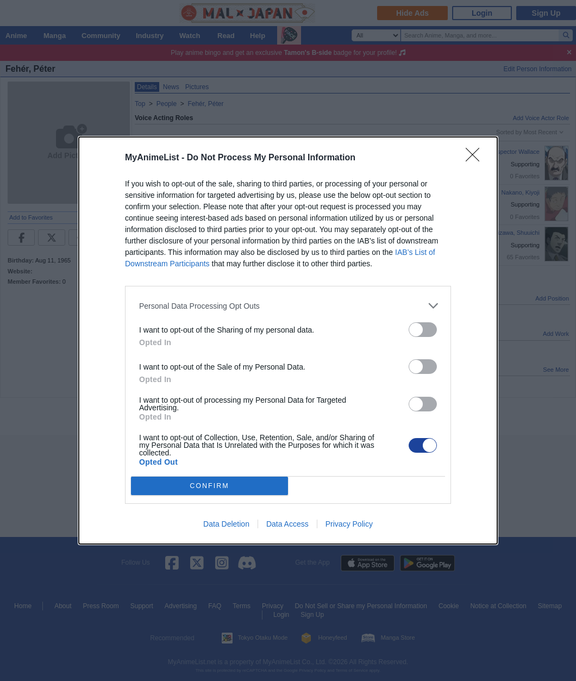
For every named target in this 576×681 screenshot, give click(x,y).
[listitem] (288, 305)
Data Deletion (226, 524)
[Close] (476, 158)
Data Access (287, 524)
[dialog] (288, 340)
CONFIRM (209, 486)
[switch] (423, 329)
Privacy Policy (349, 524)
